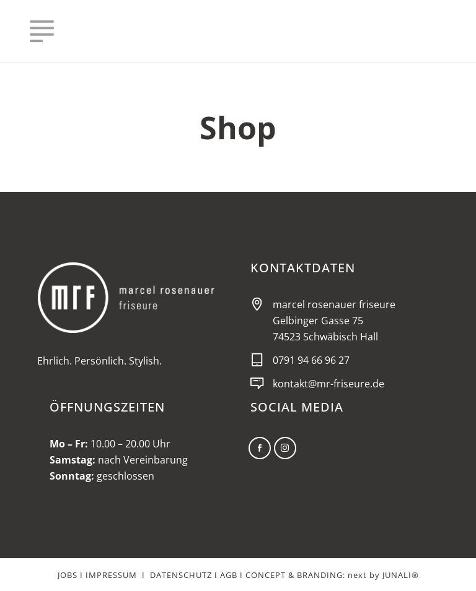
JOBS (67, 574)
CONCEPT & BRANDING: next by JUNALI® (332, 574)
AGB (228, 574)
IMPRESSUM (111, 574)
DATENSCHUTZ (181, 574)
